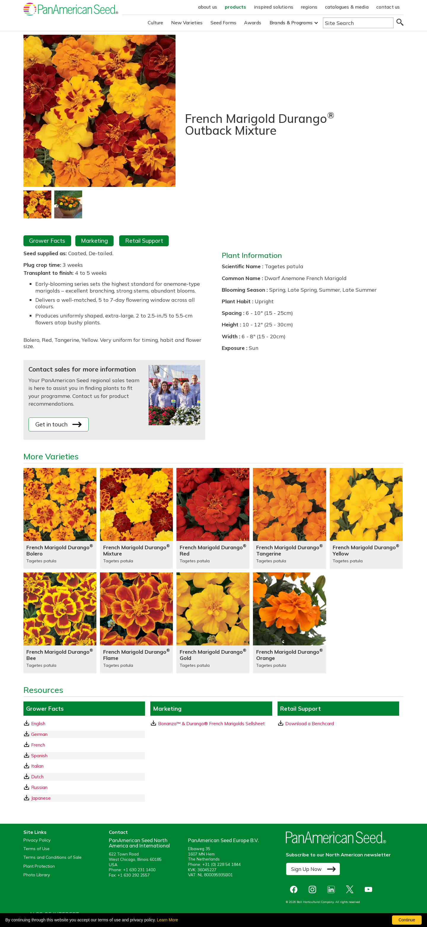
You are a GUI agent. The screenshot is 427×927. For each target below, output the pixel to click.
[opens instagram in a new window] (314, 889)
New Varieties (187, 23)
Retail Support (144, 240)
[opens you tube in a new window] (370, 889)
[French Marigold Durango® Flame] (136, 622)
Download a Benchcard (306, 723)
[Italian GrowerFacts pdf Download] (84, 766)
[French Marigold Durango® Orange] (289, 622)
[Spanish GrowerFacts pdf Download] (84, 755)
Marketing (94, 240)
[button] (294, 22)
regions (309, 7)
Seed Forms (224, 23)
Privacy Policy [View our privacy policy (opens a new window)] (37, 840)
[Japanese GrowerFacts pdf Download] (84, 798)
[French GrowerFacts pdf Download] (84, 745)
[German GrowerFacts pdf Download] (84, 734)
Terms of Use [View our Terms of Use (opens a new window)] (36, 848)
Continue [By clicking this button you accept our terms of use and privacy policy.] (407, 920)
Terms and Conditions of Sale (52, 857)
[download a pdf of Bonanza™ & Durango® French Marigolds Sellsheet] (211, 723)
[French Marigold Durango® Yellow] (366, 518)
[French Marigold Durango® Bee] (59, 622)
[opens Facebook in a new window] (295, 889)
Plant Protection (39, 866)
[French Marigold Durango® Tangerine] (289, 518)
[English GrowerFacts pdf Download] (84, 723)
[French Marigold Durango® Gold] (212, 622)
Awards (252, 23)
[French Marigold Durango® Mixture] (136, 518)
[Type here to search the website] (358, 23)
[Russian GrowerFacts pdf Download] (84, 787)
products (235, 7)
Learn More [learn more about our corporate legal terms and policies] (167, 920)
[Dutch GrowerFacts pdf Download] (84, 776)
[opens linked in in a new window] (332, 889)
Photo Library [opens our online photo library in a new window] (36, 874)
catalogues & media (347, 7)
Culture (155, 23)
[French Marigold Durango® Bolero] (59, 518)
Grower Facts (47, 240)
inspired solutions (273, 7)
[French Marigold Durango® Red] (212, 518)
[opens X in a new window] (351, 889)
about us (207, 7)
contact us (388, 7)
